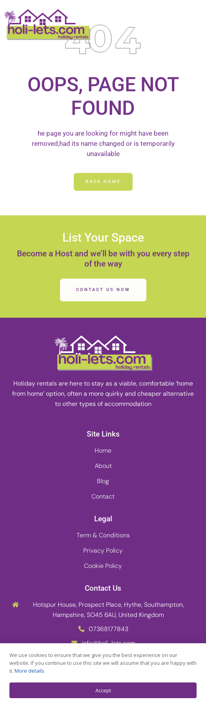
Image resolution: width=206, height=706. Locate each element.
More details (29, 670)
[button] (192, 24)
